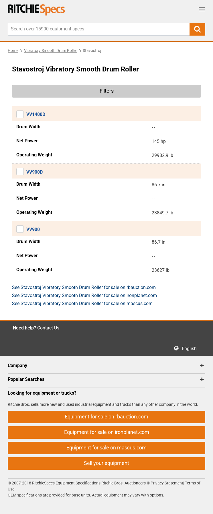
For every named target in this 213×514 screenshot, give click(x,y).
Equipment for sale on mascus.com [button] (106, 448)
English (191, 348)
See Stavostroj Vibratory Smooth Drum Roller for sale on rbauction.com (84, 287)
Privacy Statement (167, 483)
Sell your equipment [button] (106, 463)
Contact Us (48, 328)
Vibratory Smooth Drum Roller (50, 50)
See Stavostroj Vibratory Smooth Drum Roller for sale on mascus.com (82, 303)
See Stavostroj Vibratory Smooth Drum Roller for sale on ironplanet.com (84, 295)
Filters (107, 91)
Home (13, 50)
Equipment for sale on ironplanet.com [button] (106, 432)
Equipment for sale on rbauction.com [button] (106, 417)
